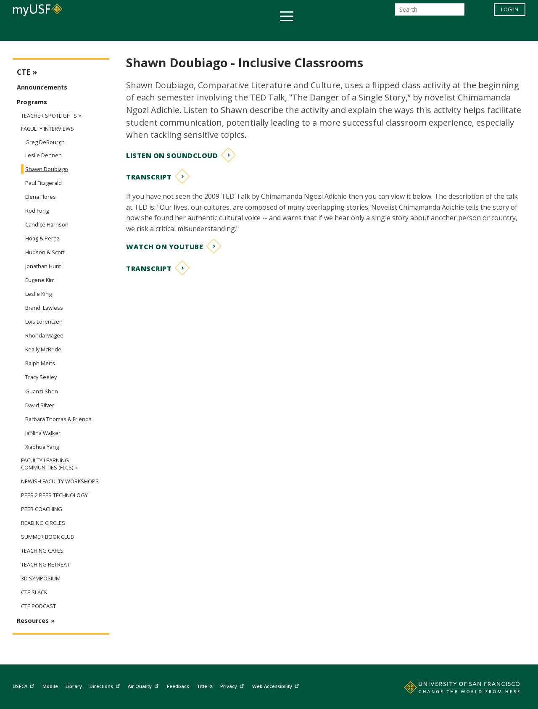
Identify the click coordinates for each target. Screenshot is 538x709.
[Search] (429, 12)
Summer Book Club (47, 536)
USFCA (24, 685)
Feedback (178, 686)
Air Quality (144, 685)
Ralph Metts (40, 363)
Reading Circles (43, 523)
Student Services (168, 31)
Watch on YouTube (164, 246)
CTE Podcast (38, 606)
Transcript (148, 177)
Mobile (50, 686)
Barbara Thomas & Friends (58, 419)
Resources (33, 621)
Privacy (233, 685)
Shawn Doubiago (46, 169)
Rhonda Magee (44, 335)
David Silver (39, 405)
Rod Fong (37, 210)
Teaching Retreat (45, 564)
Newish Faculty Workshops (60, 481)
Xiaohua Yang (42, 447)
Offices (357, 31)
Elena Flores (40, 196)
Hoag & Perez (42, 238)
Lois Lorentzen (44, 321)
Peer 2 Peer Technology (54, 495)
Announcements (42, 87)
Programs (32, 102)
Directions (106, 685)
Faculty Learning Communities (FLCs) (47, 464)
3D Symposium (41, 578)
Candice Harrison (47, 224)
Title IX (205, 686)
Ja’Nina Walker (43, 433)
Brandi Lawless (44, 307)
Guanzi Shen (41, 391)
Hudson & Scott (44, 252)
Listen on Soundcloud (172, 155)
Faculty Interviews (47, 128)
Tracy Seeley (41, 377)
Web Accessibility (276, 685)
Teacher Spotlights (49, 116)
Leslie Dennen (43, 155)
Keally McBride (43, 349)
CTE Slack (34, 592)
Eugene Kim (40, 280)
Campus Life (311, 31)
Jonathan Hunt (43, 266)
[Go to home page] (452, 689)
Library (74, 686)
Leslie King (38, 294)
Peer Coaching (41, 509)
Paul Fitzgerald (43, 183)
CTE (23, 72)
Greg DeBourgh (45, 142)
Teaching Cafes (42, 550)
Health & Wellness (244, 31)
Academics (106, 31)
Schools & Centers (417, 31)
